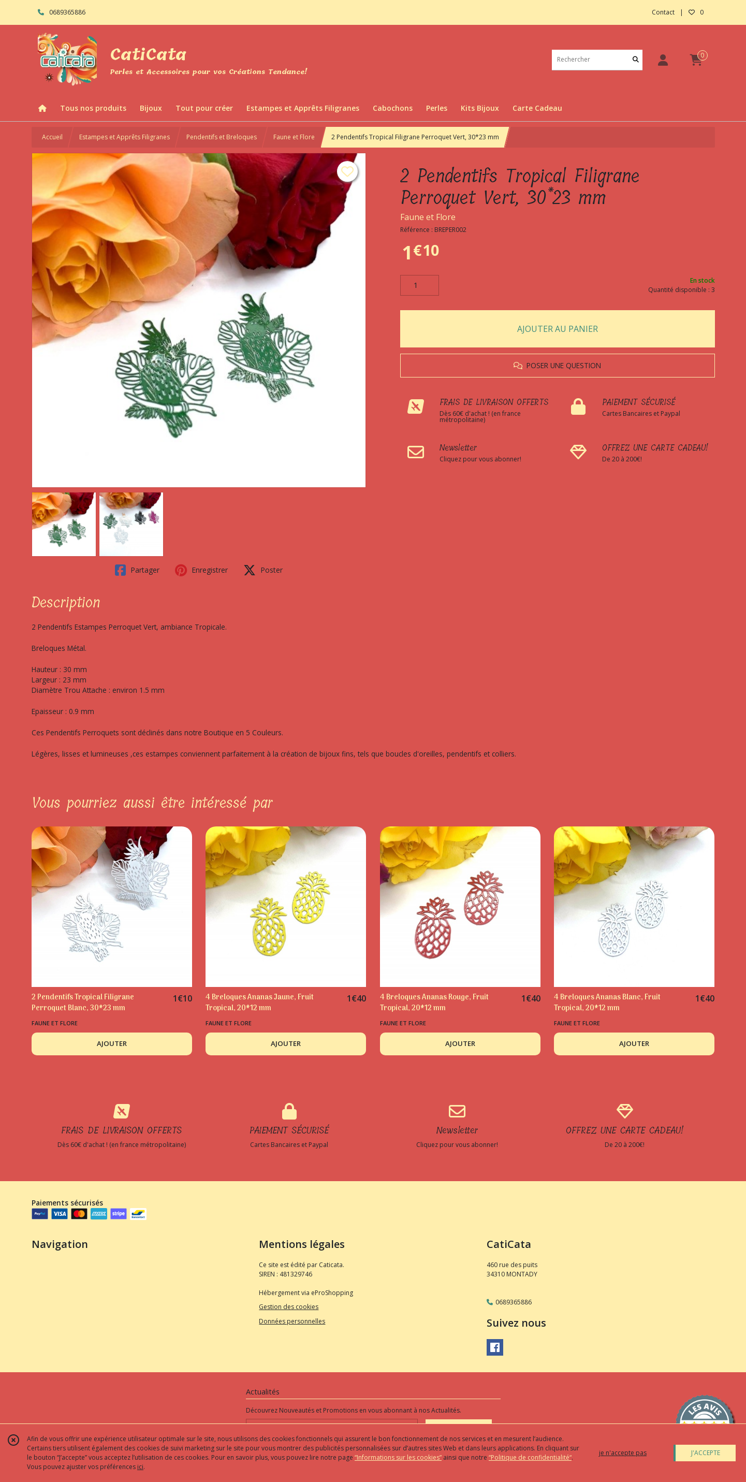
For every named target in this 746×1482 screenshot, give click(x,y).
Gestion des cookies (288, 1306)
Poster (263, 570)
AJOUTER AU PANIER (557, 329)
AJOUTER (112, 1043)
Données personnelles (292, 1321)
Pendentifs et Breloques (221, 137)
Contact (663, 12)
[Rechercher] (635, 60)
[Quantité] (419, 285)
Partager (137, 570)
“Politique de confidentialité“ (530, 1457)
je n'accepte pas (623, 1452)
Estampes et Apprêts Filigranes (124, 137)
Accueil (52, 137)
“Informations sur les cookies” (398, 1457)
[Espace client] (663, 59)
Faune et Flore (294, 137)
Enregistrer (201, 570)
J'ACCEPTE (705, 1452)
